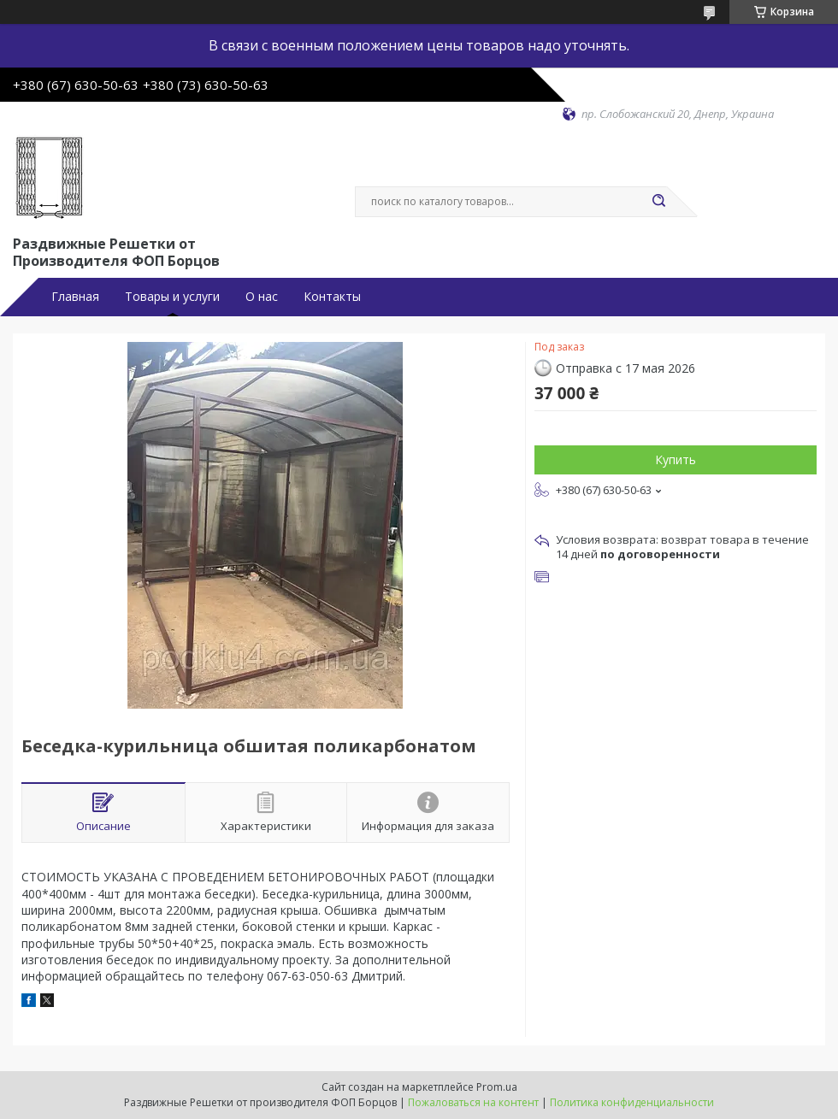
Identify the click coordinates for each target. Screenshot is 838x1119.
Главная (75, 297)
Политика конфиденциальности (632, 1102)
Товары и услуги (172, 297)
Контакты (332, 297)
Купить (675, 459)
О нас (261, 297)
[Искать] (658, 201)
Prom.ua (496, 1087)
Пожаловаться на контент (473, 1102)
